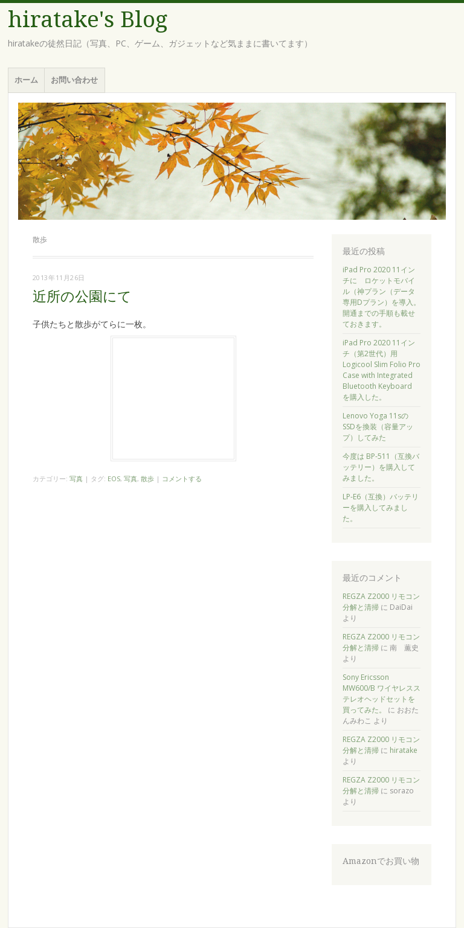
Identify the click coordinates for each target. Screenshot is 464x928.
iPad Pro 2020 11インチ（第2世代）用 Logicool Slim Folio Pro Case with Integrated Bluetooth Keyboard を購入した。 (381, 370)
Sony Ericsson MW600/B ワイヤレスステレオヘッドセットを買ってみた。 (381, 693)
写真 (76, 478)
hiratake (403, 750)
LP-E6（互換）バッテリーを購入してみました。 (381, 507)
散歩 (147, 478)
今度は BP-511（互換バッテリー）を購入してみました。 (381, 467)
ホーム (26, 79)
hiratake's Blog (87, 20)
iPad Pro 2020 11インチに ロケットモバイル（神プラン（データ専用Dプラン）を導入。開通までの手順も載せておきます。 (381, 296)
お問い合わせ (74, 79)
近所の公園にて (82, 297)
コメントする (182, 478)
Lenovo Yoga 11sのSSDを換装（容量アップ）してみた (378, 427)
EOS (114, 478)
